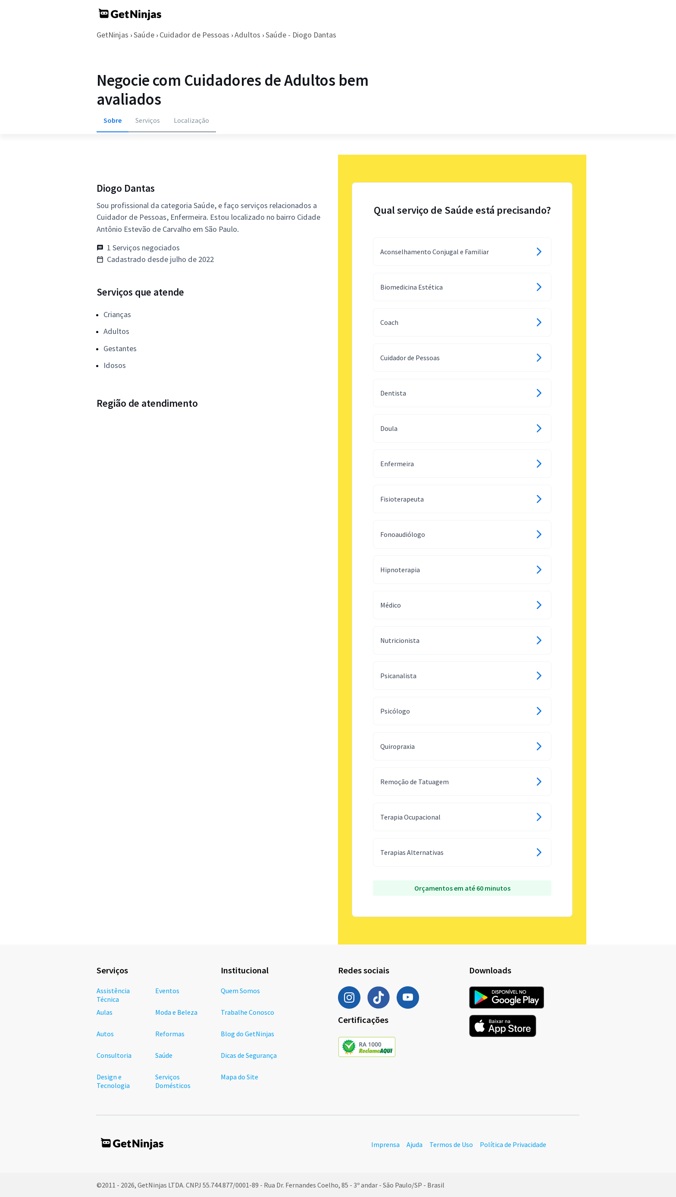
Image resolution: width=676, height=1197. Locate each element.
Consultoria (114, 1055)
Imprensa (385, 1144)
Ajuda (414, 1144)
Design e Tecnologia (113, 1081)
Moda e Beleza (176, 1012)
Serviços (147, 120)
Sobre (112, 120)
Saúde (144, 35)
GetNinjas (112, 35)
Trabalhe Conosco (247, 1012)
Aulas (105, 1012)
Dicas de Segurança (249, 1055)
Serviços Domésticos (173, 1081)
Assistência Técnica (113, 995)
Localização (191, 120)
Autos (105, 1033)
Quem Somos (240, 990)
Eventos (167, 990)
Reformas (170, 1033)
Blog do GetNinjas (247, 1033)
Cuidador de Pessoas (194, 35)
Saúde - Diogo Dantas (301, 35)
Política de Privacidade (513, 1144)
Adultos (247, 35)
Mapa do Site (239, 1076)
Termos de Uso (451, 1144)
